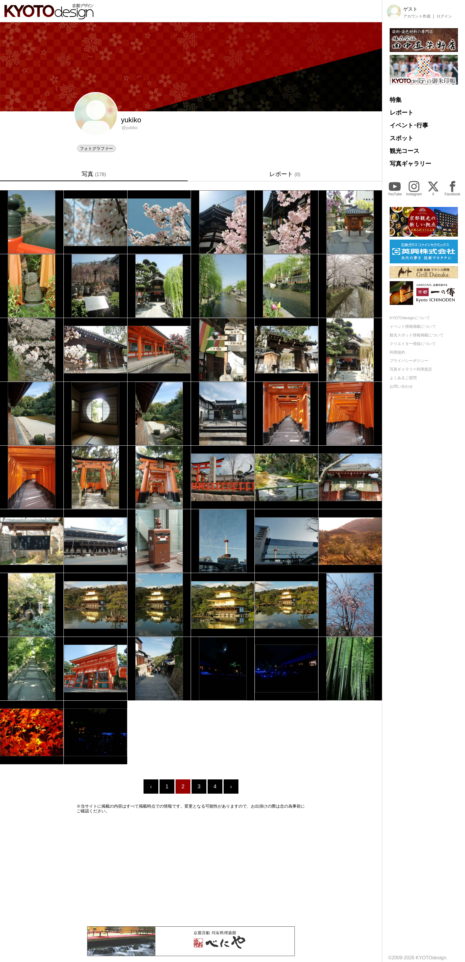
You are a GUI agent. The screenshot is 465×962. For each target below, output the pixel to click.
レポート (284, 174)
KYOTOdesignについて (410, 318)
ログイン (444, 16)
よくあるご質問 (403, 378)
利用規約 (397, 352)
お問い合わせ (401, 386)
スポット (401, 138)
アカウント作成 (416, 16)
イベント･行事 (409, 125)
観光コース (404, 151)
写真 (94, 174)
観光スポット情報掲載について (417, 335)
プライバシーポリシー (409, 360)
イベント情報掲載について (413, 326)
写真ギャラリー (410, 163)
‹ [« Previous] (151, 786)
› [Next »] (231, 786)
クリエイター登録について (413, 343)
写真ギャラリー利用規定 (411, 369)
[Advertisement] (191, 870)
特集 (396, 99)
